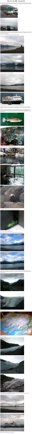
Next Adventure (12, 432)
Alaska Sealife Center (10, 109)
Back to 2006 (2, 432)
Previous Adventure (6, 432)
